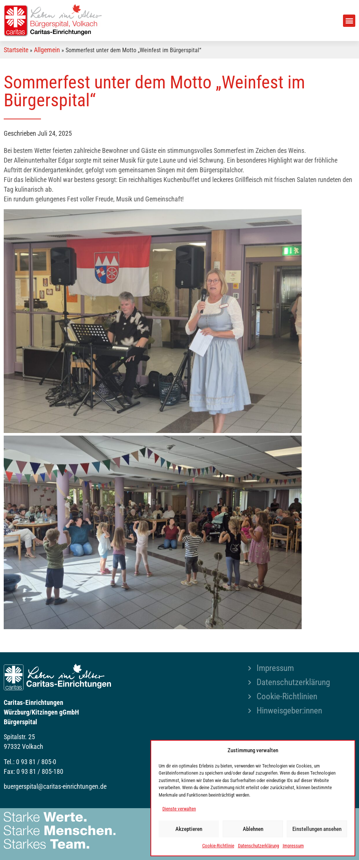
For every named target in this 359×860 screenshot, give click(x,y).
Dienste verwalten (179, 809)
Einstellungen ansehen (316, 829)
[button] (349, 21)
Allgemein (47, 50)
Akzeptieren (188, 829)
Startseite (16, 50)
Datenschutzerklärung (258, 845)
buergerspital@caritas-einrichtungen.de (55, 786)
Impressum (293, 845)
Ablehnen (253, 829)
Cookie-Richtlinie (218, 845)
